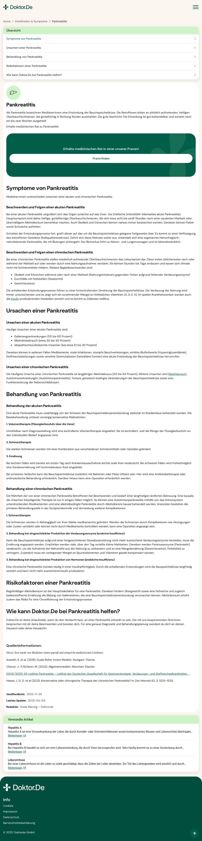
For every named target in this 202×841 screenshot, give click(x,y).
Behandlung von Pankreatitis (24, 57)
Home (7, 21)
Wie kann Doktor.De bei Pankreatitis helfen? (34, 75)
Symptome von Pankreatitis (23, 38)
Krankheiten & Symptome (31, 21)
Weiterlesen (17, 735)
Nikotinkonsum (177, 374)
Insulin (14, 298)
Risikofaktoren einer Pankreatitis (26, 66)
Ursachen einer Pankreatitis (23, 47)
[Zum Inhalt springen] (194, 833)
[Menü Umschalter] (196, 7)
